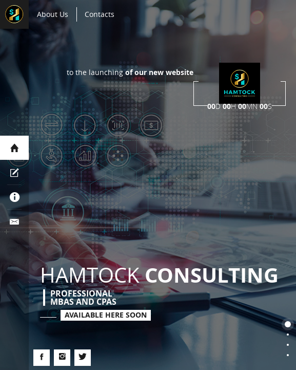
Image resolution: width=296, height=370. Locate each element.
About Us (52, 14)
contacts (99, 14)
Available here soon (106, 315)
